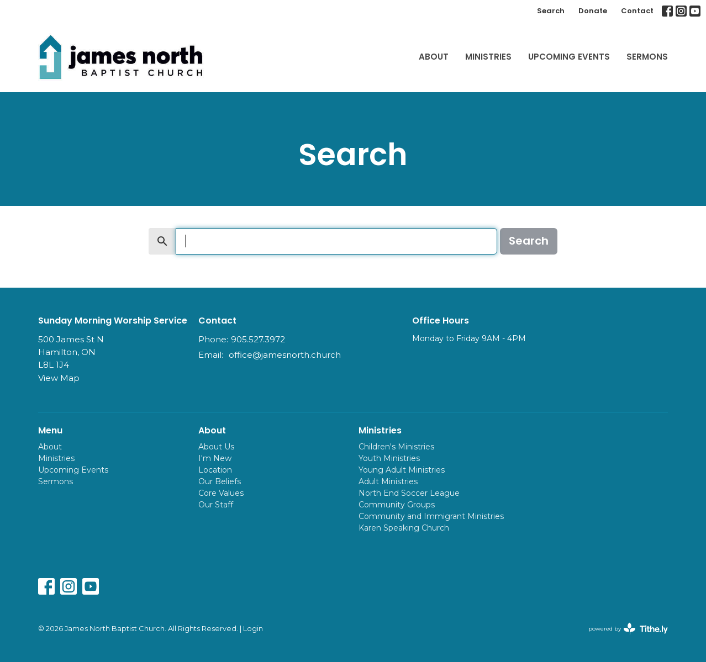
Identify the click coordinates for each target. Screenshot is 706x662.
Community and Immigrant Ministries (431, 516)
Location (215, 470)
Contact (637, 11)
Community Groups (397, 505)
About (434, 56)
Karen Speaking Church (404, 528)
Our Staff (215, 505)
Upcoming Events (569, 56)
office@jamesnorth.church (285, 354)
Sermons (647, 56)
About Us (216, 447)
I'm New (214, 458)
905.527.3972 (258, 339)
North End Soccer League (409, 493)
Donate (592, 11)
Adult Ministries (388, 481)
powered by (628, 628)
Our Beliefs (219, 481)
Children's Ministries (396, 447)
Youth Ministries (389, 458)
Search (551, 11)
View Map (59, 378)
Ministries (488, 56)
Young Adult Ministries (402, 470)
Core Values (221, 493)
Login (253, 628)
